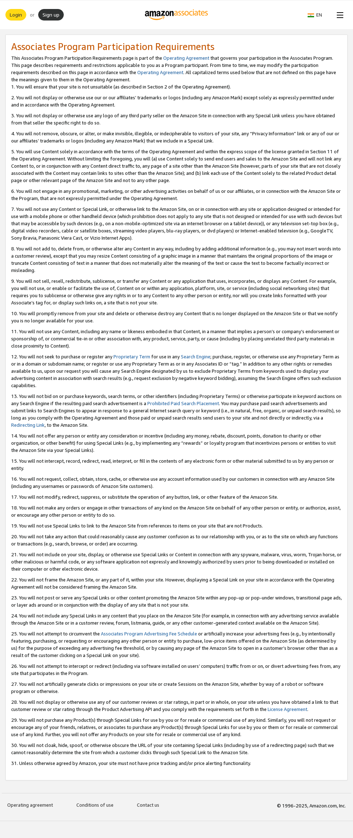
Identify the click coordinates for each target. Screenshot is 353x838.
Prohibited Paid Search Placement (183, 403)
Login (16, 15)
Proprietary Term (131, 356)
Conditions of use (94, 805)
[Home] (176, 14)
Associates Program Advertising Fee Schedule (149, 634)
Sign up (51, 15)
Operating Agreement (186, 58)
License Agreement (287, 709)
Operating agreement (30, 805)
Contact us (148, 805)
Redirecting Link (28, 425)
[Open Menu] (339, 14)
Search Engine (195, 356)
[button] (318, 14)
